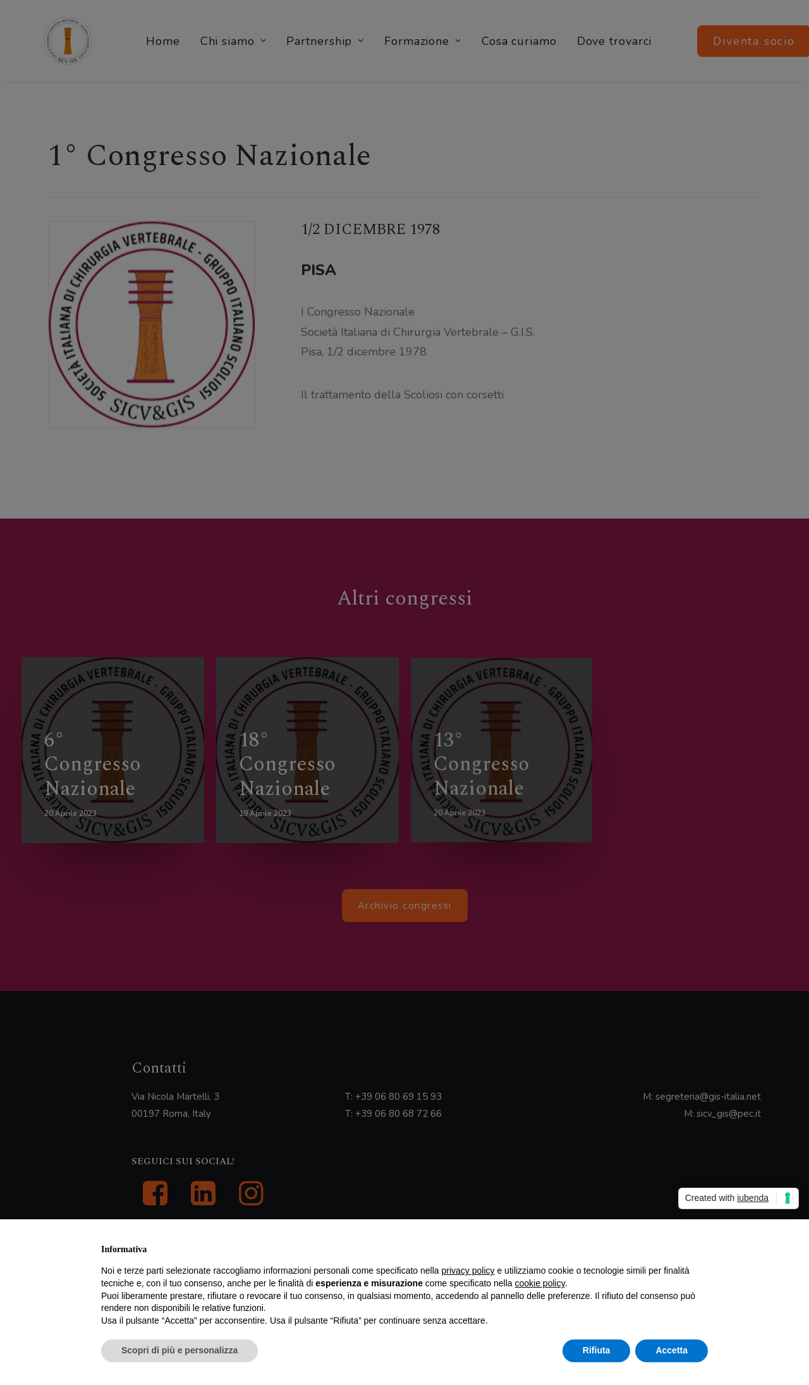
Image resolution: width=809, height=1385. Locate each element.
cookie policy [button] (540, 1283)
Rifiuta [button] (597, 1350)
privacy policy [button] (468, 1270)
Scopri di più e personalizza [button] (179, 1350)
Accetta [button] (671, 1350)
